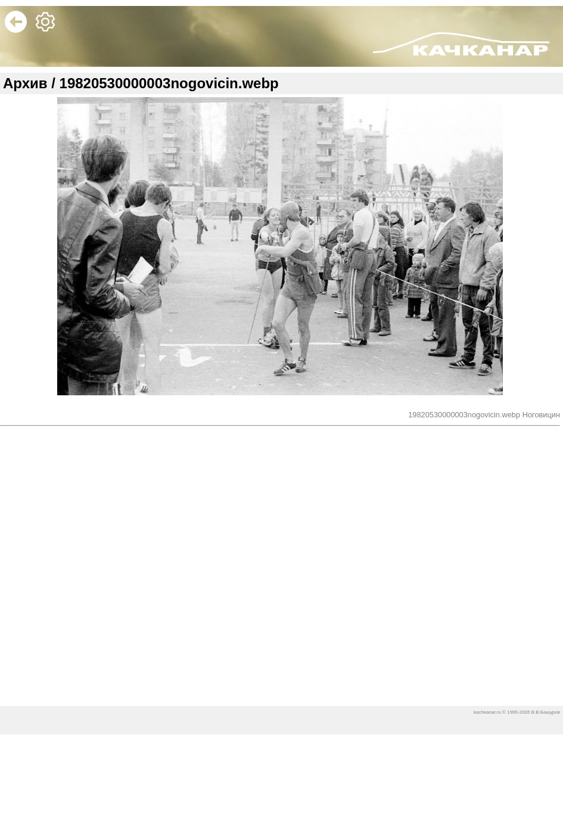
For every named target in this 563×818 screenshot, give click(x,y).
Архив (25, 86)
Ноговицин (541, 417)
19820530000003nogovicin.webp (465, 417)
